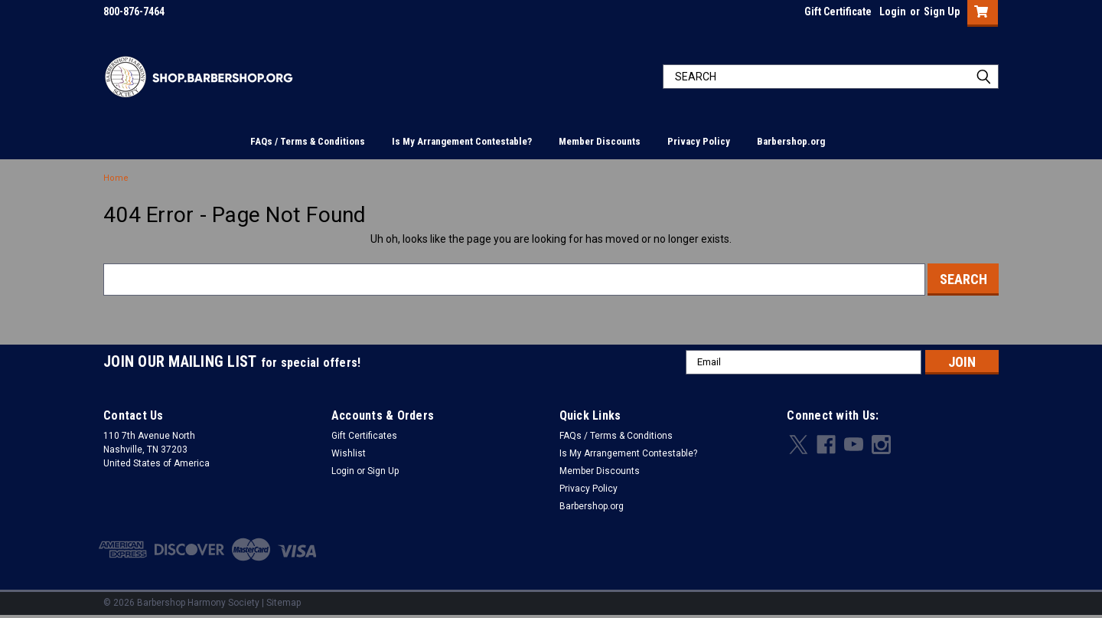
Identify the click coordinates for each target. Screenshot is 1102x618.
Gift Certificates (364, 435)
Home (116, 178)
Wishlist (348, 453)
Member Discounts (600, 141)
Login (892, 11)
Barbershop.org (791, 141)
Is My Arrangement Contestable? (462, 141)
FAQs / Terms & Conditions (307, 141)
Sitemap (283, 602)
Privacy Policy (698, 141)
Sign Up (942, 11)
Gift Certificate (838, 11)
